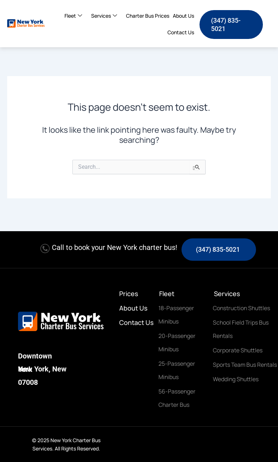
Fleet (76, 16)
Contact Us (180, 32)
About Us (183, 15)
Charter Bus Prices (147, 15)
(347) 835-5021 (218, 245)
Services (106, 16)
